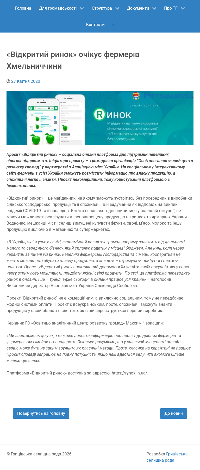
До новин (173, 413)
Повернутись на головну (41, 413)
